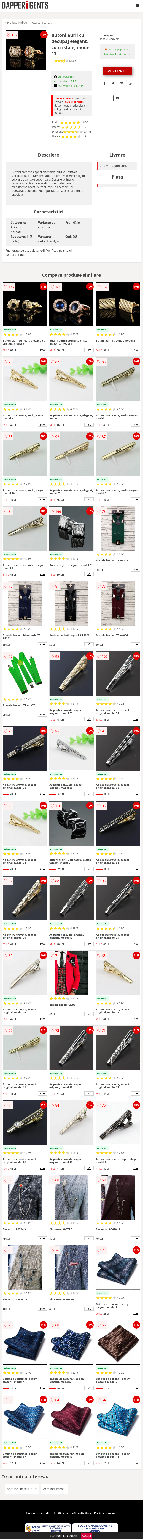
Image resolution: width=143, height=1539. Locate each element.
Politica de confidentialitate (73, 1513)
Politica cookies (104, 1513)
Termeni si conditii (38, 1513)
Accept (86, 1536)
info (42, 349)
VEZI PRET (117, 71)
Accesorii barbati (42, 22)
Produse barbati (17, 22)
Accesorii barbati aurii (22, 1489)
